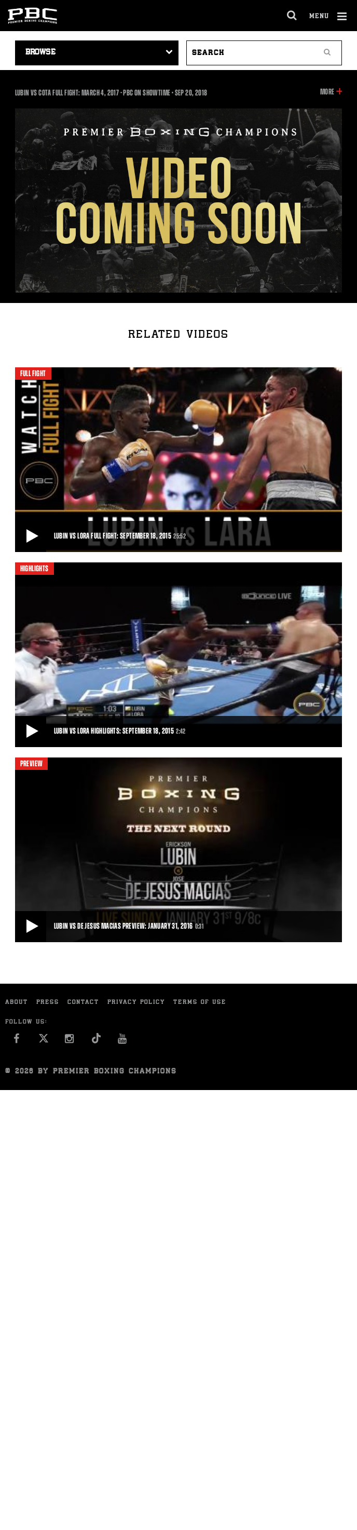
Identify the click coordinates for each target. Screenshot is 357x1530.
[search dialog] (292, 15)
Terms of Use (199, 1002)
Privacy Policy (136, 1002)
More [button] (327, 92)
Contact (83, 1002)
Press (47, 1002)
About (16, 1002)
